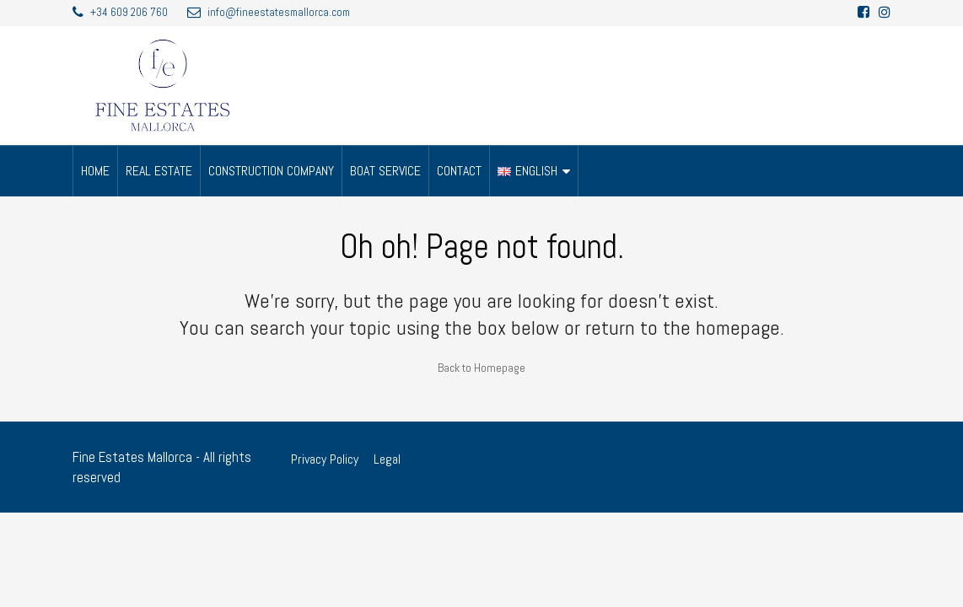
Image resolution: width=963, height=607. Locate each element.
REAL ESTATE (159, 171)
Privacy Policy (324, 459)
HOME (95, 171)
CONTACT (459, 171)
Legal (387, 459)
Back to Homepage (481, 367)
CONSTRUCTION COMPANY (271, 171)
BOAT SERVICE (385, 171)
